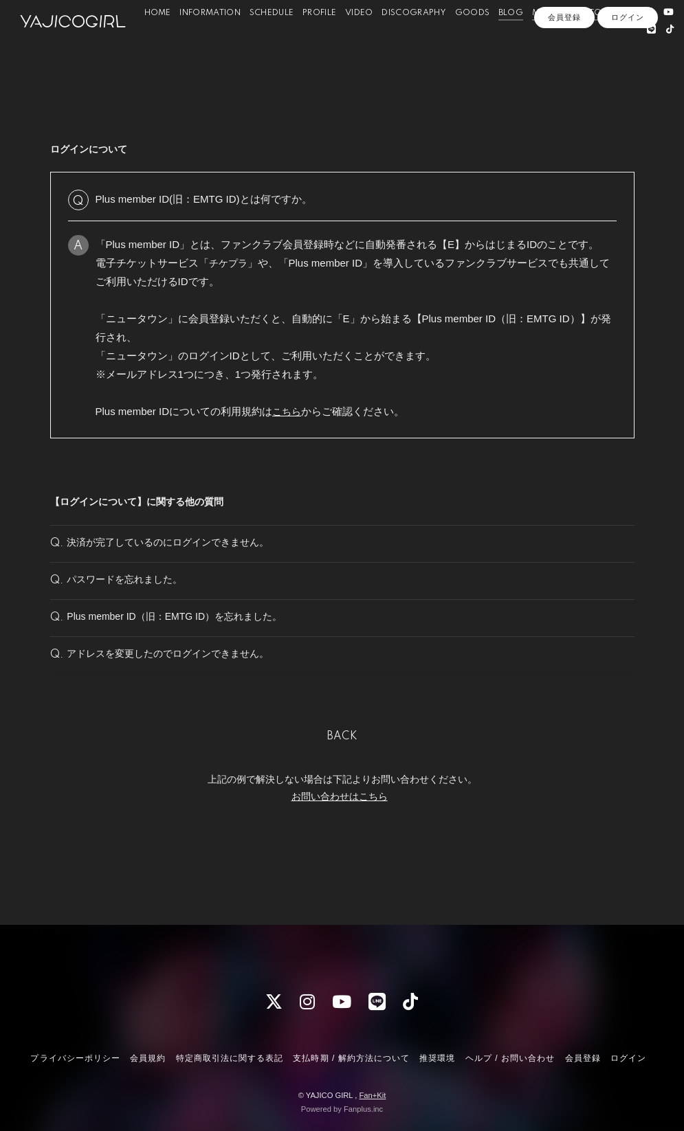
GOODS (474, 40)
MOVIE (549, 40)
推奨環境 (437, 1058)
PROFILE (322, 40)
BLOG (513, 40)
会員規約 (148, 1058)
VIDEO (362, 40)
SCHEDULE (274, 40)
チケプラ (229, 263)
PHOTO (589, 40)
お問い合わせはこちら (339, 847)
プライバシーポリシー (75, 1058)
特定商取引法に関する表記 (229, 1058)
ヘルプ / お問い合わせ (510, 1058)
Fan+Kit (372, 1095)
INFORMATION (212, 40)
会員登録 (564, 80)
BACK (342, 787)
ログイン (627, 80)
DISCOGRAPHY (416, 40)
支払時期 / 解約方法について (351, 1058)
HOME (159, 40)
